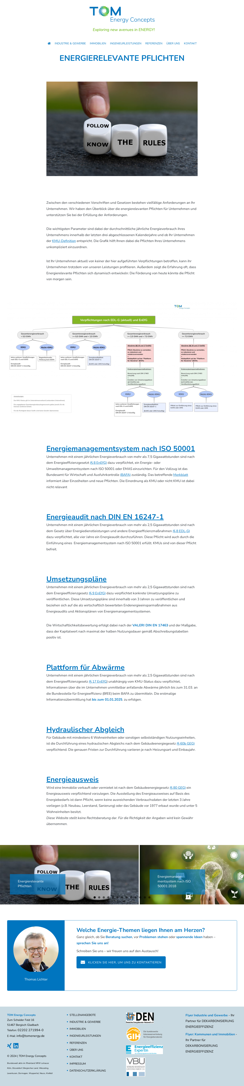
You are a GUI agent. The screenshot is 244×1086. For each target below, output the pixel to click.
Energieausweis (72, 779)
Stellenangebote (83, 1015)
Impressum (78, 1064)
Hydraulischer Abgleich (85, 729)
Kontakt (190, 43)
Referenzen (153, 43)
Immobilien (98, 43)
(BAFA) (125, 475)
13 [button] (149, 897)
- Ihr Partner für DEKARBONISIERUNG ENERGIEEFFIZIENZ (210, 1021)
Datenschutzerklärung (88, 1071)
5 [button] (113, 897)
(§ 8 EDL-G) (181, 531)
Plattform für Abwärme (85, 667)
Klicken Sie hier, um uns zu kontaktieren (121, 962)
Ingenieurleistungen (125, 43)
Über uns (173, 43)
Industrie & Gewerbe (70, 43)
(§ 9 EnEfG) (97, 593)
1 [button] (95, 897)
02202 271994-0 (31, 1030)
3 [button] (104, 897)
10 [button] (136, 897)
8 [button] (126, 897)
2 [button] (99, 897)
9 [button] (131, 897)
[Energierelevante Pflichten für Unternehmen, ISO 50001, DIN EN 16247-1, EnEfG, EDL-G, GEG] (69, 874)
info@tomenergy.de (30, 1036)
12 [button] (145, 897)
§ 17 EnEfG (98, 681)
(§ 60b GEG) (186, 743)
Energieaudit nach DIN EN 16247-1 (105, 517)
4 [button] (108, 897)
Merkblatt (180, 475)
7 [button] (122, 897)
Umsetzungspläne (76, 579)
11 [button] (140, 897)
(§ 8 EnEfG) (98, 462)
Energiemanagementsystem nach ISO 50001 (120, 448)
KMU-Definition (64, 241)
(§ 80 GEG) (178, 787)
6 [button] (117, 897)
